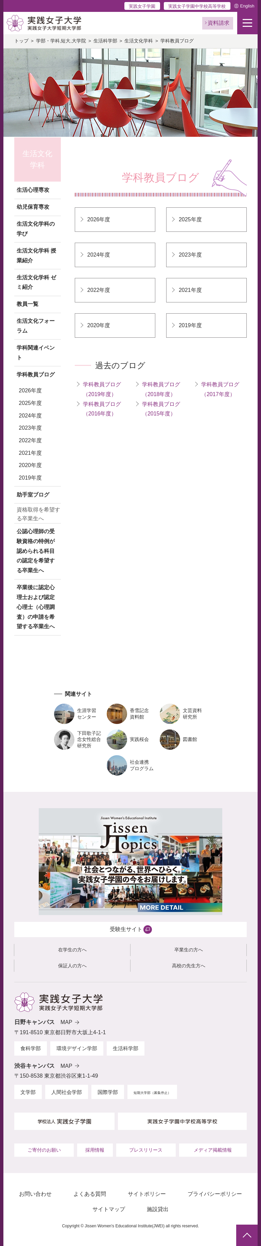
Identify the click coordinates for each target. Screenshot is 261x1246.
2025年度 (30, 403)
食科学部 (30, 1048)
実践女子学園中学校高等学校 (197, 6)
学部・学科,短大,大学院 (61, 40)
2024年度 (30, 416)
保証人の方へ (72, 965)
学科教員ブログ (36, 374)
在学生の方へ (72, 949)
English (247, 5)
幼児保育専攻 (33, 207)
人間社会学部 (66, 1092)
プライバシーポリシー (215, 1194)
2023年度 (30, 428)
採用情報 (94, 1150)
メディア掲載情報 (213, 1150)
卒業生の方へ (188, 949)
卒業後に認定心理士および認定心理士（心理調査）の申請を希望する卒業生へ (36, 606)
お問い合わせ (35, 1194)
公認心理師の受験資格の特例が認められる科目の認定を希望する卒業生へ (36, 550)
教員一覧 (27, 304)
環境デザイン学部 (76, 1048)
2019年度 (30, 478)
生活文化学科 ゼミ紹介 (36, 282)
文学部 (28, 1092)
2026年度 (30, 390)
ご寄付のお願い (44, 1150)
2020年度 (30, 465)
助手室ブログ (33, 495)
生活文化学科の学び (36, 229)
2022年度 (30, 440)
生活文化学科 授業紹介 (36, 255)
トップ (21, 40)
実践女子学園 (142, 6)
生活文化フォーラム (36, 326)
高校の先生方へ (188, 965)
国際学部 (108, 1092)
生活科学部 (105, 40)
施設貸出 (158, 1209)
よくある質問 (89, 1194)
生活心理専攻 (33, 190)
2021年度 (30, 453)
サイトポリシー (147, 1194)
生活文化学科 (138, 40)
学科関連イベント (36, 352)
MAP (66, 1022)
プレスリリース (145, 1150)
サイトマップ (108, 1209)
